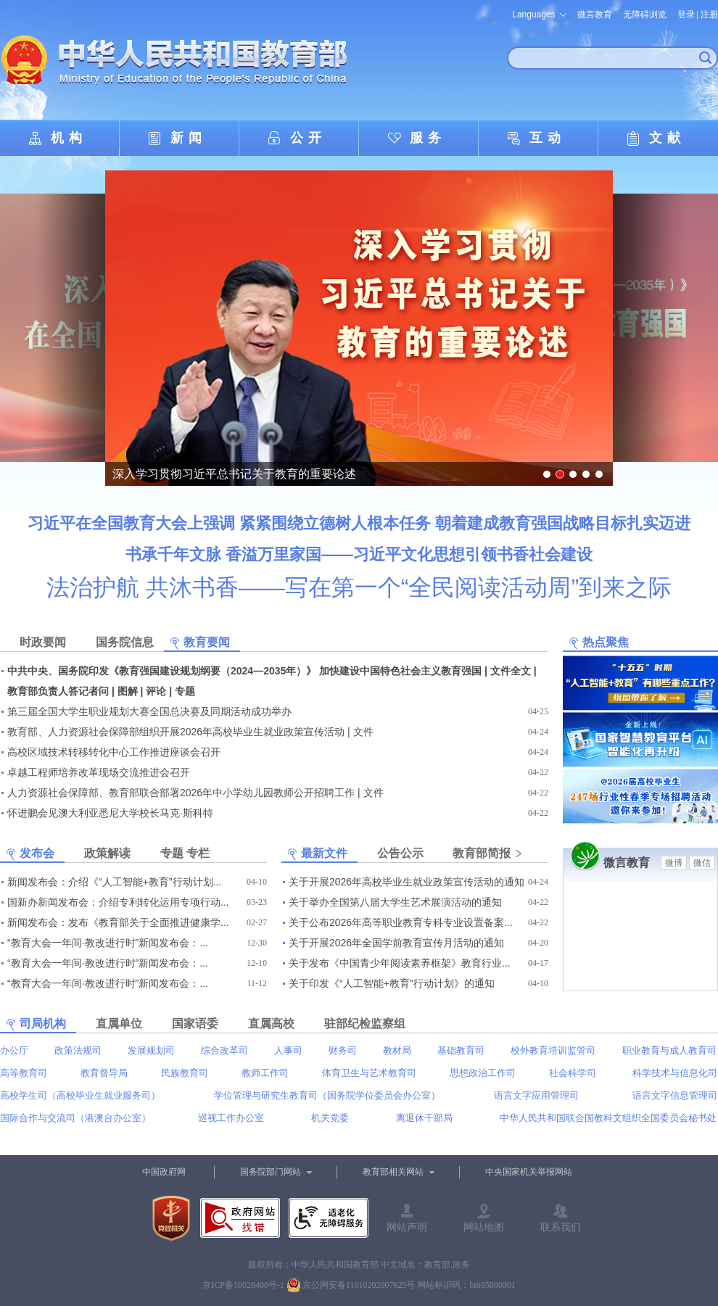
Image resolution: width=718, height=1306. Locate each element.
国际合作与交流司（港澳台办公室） (75, 1117)
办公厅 (14, 1050)
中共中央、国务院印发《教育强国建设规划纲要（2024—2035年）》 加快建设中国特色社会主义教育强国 (244, 671)
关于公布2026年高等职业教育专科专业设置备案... (401, 922)
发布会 (37, 853)
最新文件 (324, 853)
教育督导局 (104, 1072)
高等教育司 (23, 1072)
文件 (363, 731)
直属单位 (119, 1023)
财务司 (343, 1050)
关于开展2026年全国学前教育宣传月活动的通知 (396, 942)
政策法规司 (78, 1050)
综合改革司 (224, 1050)
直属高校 (271, 1023)
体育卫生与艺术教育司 (369, 1072)
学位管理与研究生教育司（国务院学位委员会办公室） (327, 1095)
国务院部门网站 (270, 1172)
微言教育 (594, 14)
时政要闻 (43, 642)
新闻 (188, 138)
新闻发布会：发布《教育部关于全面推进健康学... (118, 922)
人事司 (288, 1050)
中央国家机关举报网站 (528, 1172)
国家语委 (195, 1023)
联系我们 (560, 1227)
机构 (69, 138)
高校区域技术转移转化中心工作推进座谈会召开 (113, 752)
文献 (667, 138)
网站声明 (407, 1227)
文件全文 (510, 671)
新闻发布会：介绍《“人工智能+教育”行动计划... (114, 882)
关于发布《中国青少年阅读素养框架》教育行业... (400, 963)
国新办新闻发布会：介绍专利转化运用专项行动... (118, 902)
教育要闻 (206, 642)
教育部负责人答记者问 (58, 691)
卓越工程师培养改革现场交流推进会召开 (98, 772)
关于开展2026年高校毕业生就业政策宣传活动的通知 (406, 882)
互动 (547, 138)
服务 (428, 138)
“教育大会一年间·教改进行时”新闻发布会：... (107, 942)
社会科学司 (572, 1072)
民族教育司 (184, 1072)
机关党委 (330, 1117)
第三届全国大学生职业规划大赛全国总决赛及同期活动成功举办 (149, 711)
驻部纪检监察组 (364, 1023)
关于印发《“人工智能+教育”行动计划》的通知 (392, 983)
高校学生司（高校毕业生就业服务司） (80, 1095)
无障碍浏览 (645, 14)
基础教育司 (460, 1050)
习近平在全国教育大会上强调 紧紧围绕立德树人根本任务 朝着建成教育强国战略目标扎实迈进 (359, 523)
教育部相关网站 (393, 1172)
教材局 (397, 1050)
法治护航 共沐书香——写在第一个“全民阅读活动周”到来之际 (359, 587)
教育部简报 (482, 853)
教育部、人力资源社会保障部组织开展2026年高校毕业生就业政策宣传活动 (175, 731)
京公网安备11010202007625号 (359, 1285)
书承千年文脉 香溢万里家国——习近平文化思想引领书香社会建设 (359, 554)
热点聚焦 (605, 642)
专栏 (198, 853)
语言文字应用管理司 (536, 1095)
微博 (673, 863)
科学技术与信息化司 (674, 1072)
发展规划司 (151, 1050)
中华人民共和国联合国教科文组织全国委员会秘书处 (608, 1117)
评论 (156, 691)
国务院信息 (125, 642)
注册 (709, 14)
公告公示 (400, 853)
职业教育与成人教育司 (669, 1050)
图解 (127, 691)
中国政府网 (164, 1172)
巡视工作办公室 (231, 1117)
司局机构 (43, 1023)
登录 (686, 14)
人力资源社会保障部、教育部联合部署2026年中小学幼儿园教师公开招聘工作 (181, 792)
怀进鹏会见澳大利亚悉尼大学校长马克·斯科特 (110, 813)
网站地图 (483, 1227)
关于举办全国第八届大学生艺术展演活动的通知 (395, 902)
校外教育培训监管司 (553, 1050)
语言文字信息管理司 (674, 1095)
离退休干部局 (424, 1117)
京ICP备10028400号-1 (243, 1285)
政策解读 (107, 853)
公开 (308, 138)
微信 (702, 863)
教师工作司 (265, 1072)
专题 (185, 691)
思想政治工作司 (483, 1072)
